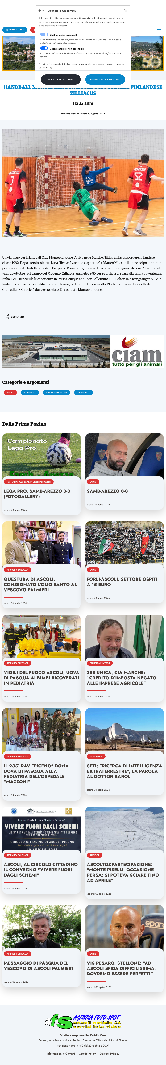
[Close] (126, 11)
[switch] (44, 48)
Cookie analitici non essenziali (67, 49)
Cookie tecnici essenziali (63, 35)
